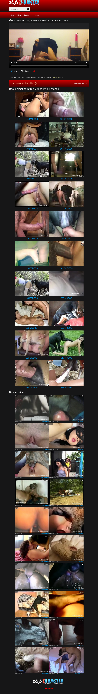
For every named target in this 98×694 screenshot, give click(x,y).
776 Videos (66, 388)
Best (12, 15)
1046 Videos (31, 298)
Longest (27, 15)
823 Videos (66, 328)
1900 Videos (31, 179)
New (19, 15)
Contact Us (49, 688)
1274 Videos (66, 208)
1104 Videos (66, 238)
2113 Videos (31, 119)
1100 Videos (31, 268)
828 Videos (31, 328)
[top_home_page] (25, 2)
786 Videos (31, 388)
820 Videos (31, 358)
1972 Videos (31, 149)
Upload (36, 15)
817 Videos (66, 358)
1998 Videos (66, 119)
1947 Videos (66, 149)
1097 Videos (66, 268)
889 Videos (66, 298)
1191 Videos (31, 238)
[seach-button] (28, 9)
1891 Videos (66, 179)
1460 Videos (31, 208)
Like (14, 71)
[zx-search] (19, 9)
